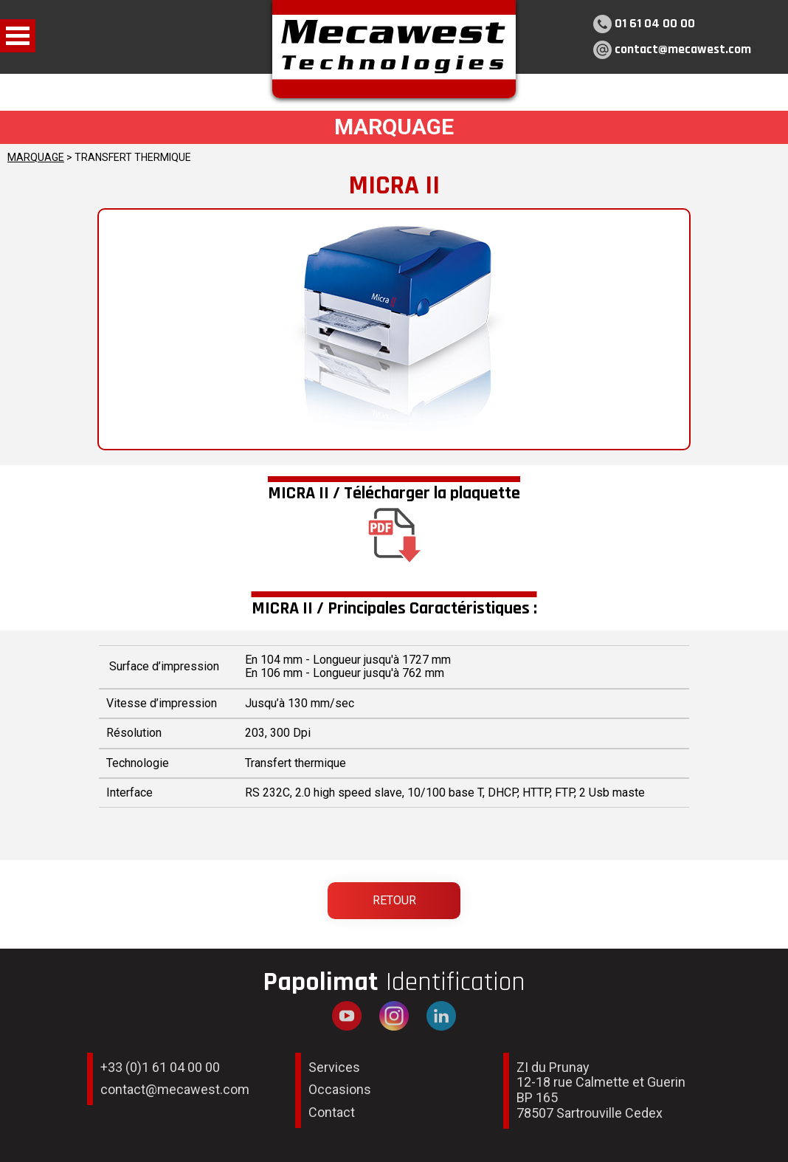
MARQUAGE (35, 157)
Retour (394, 900)
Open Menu (17, 35)
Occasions (339, 1089)
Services (334, 1067)
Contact (331, 1112)
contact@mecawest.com (683, 49)
